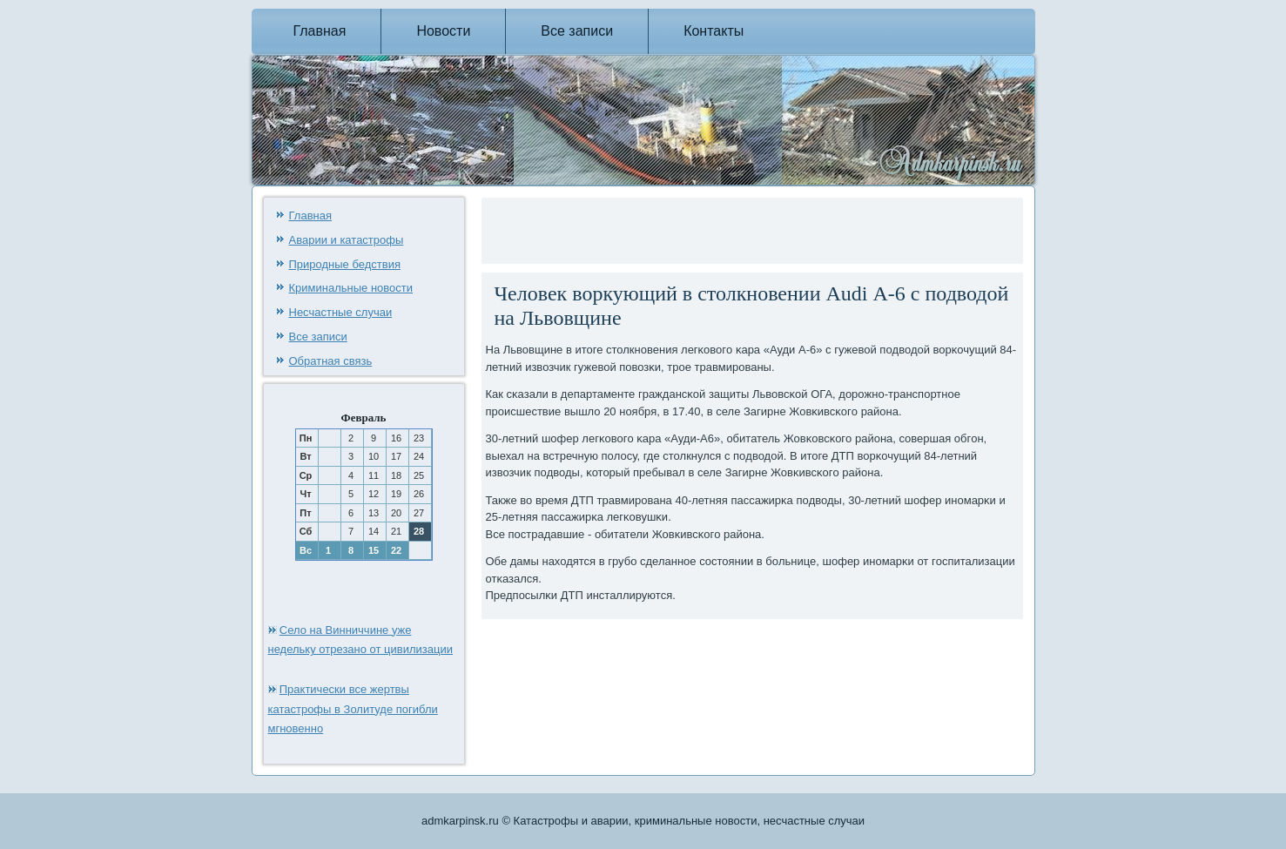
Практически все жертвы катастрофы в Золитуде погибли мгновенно (353, 709)
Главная (320, 31)
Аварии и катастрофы (346, 239)
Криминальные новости (351, 287)
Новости (443, 31)
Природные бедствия (345, 264)
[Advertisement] (689, 228)
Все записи (577, 31)
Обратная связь (331, 360)
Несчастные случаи (341, 312)
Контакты (713, 31)
